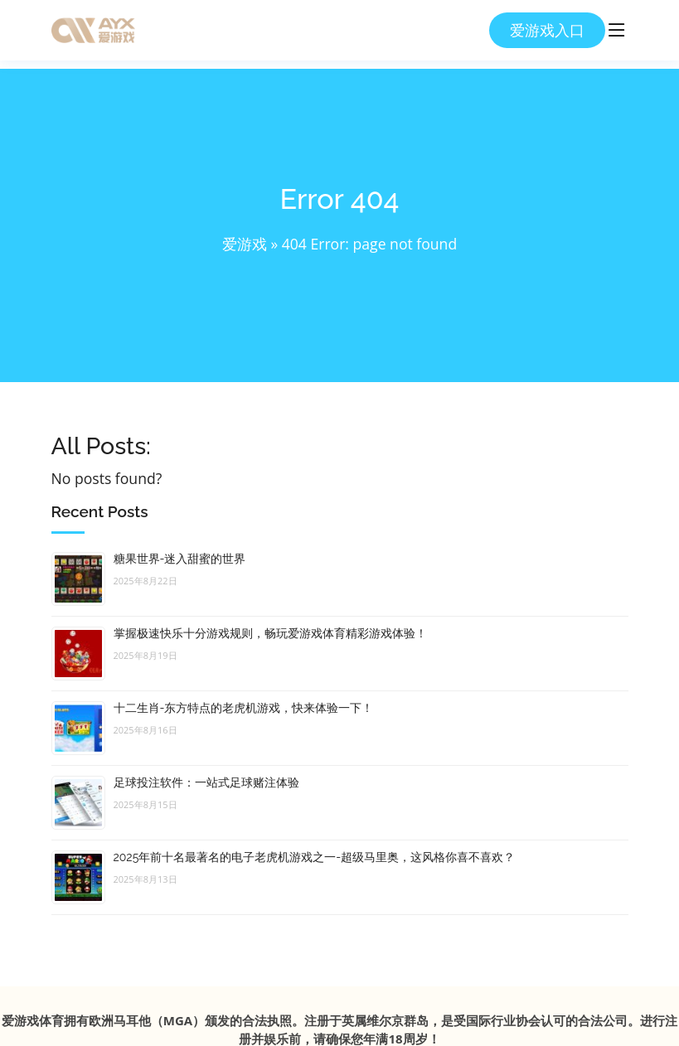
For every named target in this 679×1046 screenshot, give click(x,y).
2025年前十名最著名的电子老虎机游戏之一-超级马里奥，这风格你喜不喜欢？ (315, 857)
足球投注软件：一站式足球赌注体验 (206, 782)
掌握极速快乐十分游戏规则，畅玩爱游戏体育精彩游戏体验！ (270, 633)
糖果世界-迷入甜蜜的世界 (180, 558)
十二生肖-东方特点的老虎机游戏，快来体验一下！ (244, 707)
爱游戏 (244, 244)
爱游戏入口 (547, 30)
